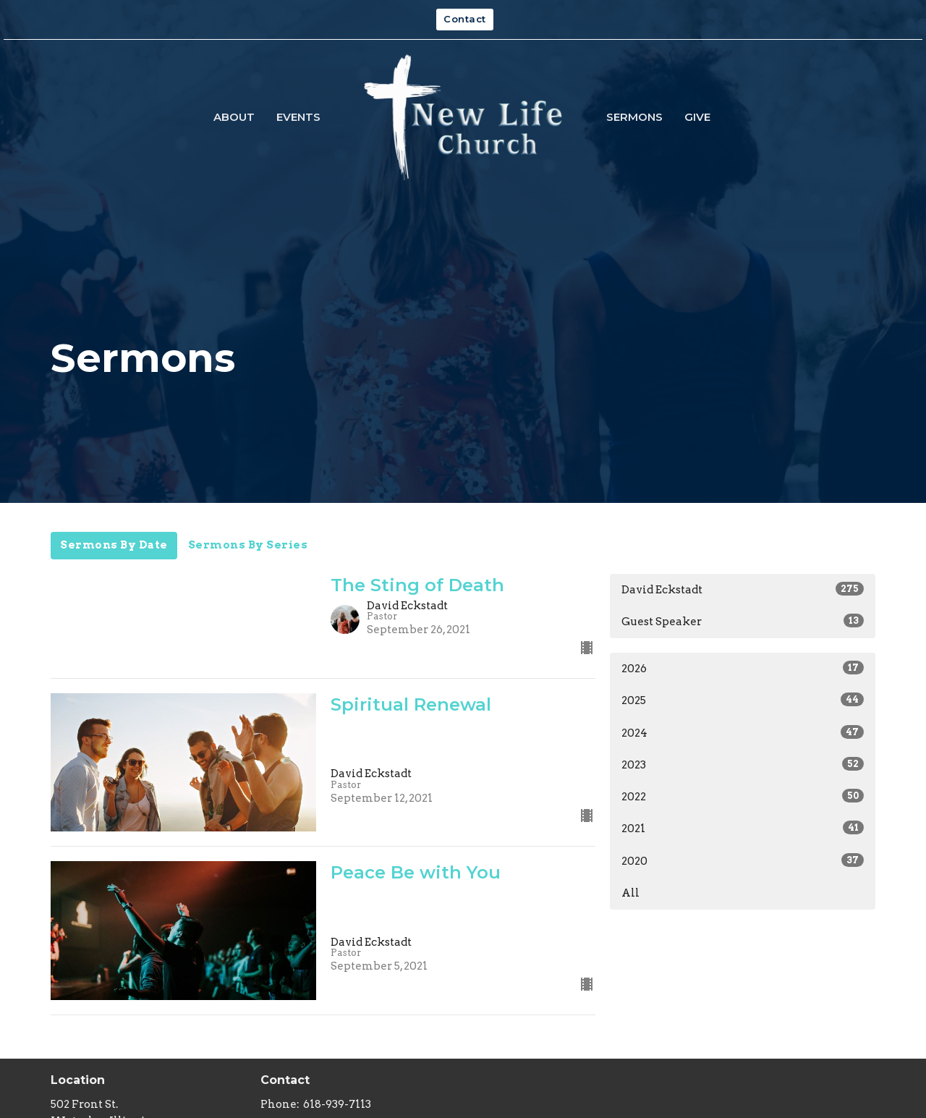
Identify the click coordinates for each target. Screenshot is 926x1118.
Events (298, 117)
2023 (742, 764)
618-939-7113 (337, 1104)
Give (697, 117)
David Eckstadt (742, 589)
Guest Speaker (742, 621)
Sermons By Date (114, 544)
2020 (742, 860)
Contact (464, 19)
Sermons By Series (248, 544)
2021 (742, 828)
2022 (742, 796)
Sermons (634, 117)
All (630, 892)
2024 (742, 732)
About (234, 117)
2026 (742, 668)
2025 (742, 700)
